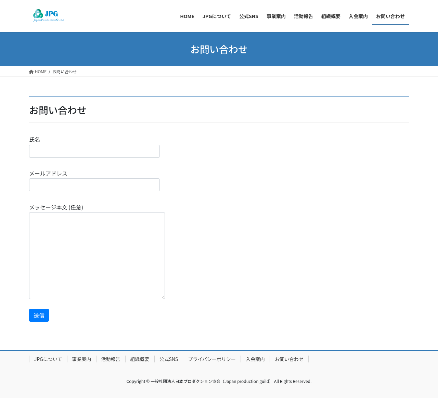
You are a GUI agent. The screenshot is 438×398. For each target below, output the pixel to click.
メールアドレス (94, 180)
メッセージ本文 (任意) (97, 251)
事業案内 (81, 359)
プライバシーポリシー (212, 359)
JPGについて (48, 359)
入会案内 (255, 359)
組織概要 (140, 359)
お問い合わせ (289, 359)
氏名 (94, 146)
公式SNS (168, 359)
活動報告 (110, 359)
